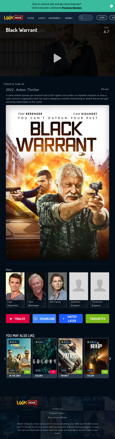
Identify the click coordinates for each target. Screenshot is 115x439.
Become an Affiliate (57, 417)
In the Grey (15, 376)
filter (31, 18)
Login (102, 17)
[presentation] (5, 358)
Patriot (65, 376)
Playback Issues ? (57, 413)
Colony (39, 376)
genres (68, 18)
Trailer (17, 319)
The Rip (90, 376)
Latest (42, 18)
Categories (55, 18)
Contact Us (57, 408)
